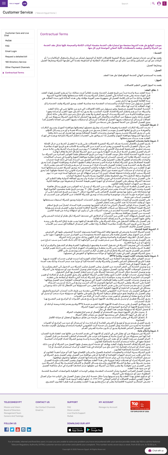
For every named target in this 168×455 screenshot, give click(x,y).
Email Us (39, 410)
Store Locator (73, 410)
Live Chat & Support (76, 413)
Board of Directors (12, 410)
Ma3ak (70, 416)
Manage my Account (108, 407)
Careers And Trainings (13, 416)
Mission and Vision (12, 407)
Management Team (12, 413)
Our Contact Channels (45, 407)
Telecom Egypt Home (46, 13)
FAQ (69, 407)
